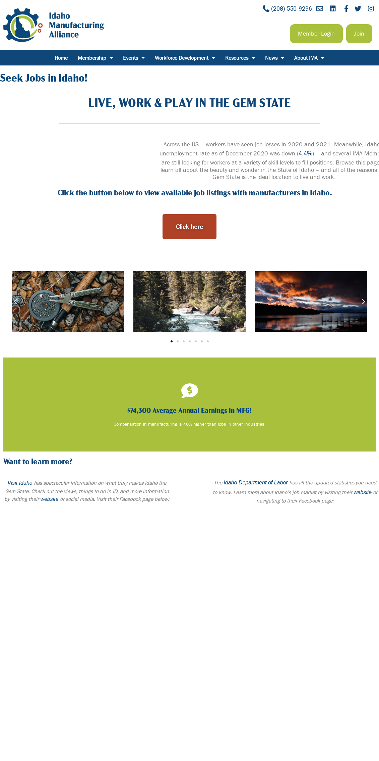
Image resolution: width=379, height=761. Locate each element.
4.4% (305, 153)
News (274, 58)
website (49, 499)
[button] (316, 33)
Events (134, 58)
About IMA (309, 58)
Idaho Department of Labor (256, 482)
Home (61, 57)
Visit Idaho (19, 483)
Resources (240, 58)
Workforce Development (185, 58)
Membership (95, 58)
